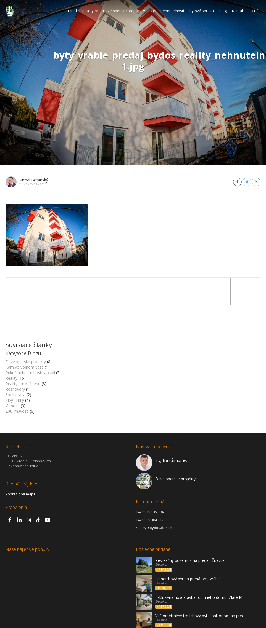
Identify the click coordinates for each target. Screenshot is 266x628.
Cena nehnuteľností (167, 10)
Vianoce (13, 378)
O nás (255, 10)
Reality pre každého (23, 356)
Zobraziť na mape (21, 466)
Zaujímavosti (17, 383)
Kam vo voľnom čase (25, 339)
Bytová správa (201, 10)
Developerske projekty (124, 10)
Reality (90, 10)
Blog (223, 10)
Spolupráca (15, 367)
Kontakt (238, 10)
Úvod (72, 10)
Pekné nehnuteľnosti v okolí (30, 345)
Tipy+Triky (15, 372)
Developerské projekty (26, 334)
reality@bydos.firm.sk (154, 500)
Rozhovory (15, 361)
